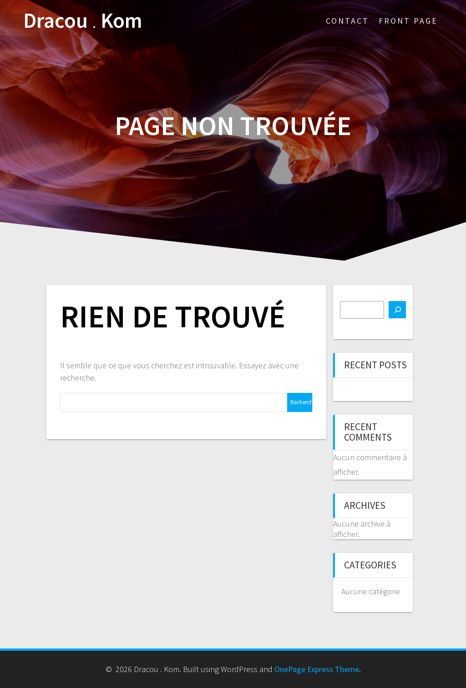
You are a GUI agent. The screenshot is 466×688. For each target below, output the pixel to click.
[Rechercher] (397, 309)
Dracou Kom (82, 20)
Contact (347, 20)
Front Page (408, 20)
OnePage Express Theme (316, 669)
